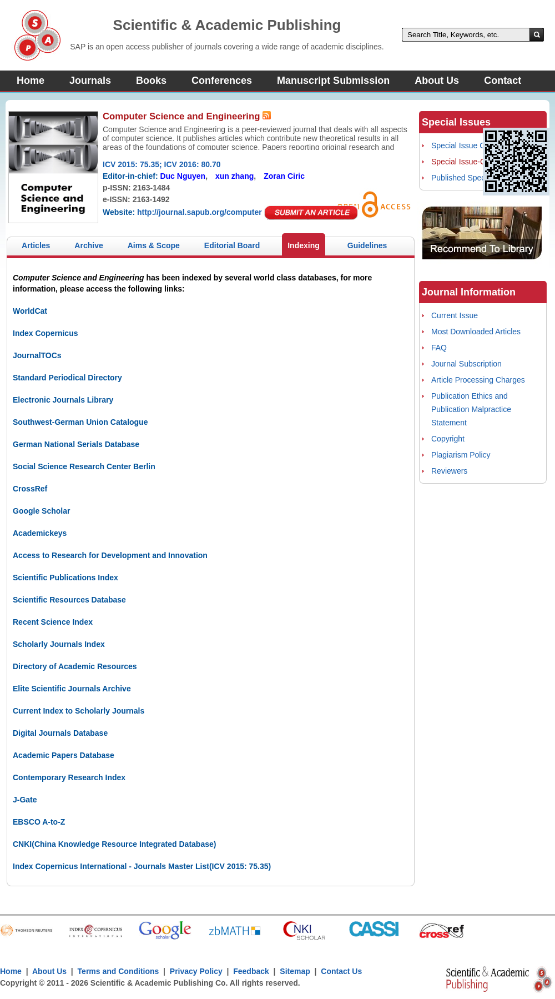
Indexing (303, 245)
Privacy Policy (196, 971)
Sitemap (295, 971)
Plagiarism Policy (461, 454)
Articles (36, 245)
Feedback (251, 971)
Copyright (448, 438)
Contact (502, 80)
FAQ (439, 347)
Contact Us (341, 971)
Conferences (221, 80)
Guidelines (367, 245)
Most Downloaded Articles (476, 331)
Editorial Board (232, 245)
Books (151, 80)
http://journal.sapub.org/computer (199, 212)
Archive (88, 245)
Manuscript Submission (333, 80)
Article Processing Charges (478, 379)
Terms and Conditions (118, 971)
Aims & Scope (154, 245)
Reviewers (449, 470)
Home (30, 80)
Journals (90, 80)
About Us (437, 80)
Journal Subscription (466, 363)
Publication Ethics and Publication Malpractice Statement (471, 409)
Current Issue (454, 315)
